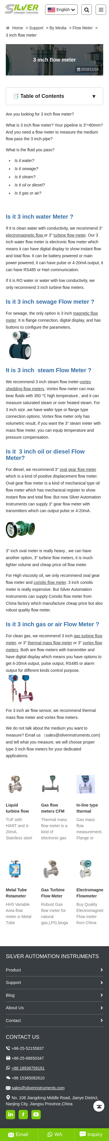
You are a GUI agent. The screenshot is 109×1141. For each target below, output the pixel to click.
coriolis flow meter (50, 582)
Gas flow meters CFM (53, 808)
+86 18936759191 (28, 1068)
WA (54, 1135)
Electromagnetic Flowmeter (89, 893)
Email (18, 1135)
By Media (57, 28)
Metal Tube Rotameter (16, 893)
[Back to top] (99, 1106)
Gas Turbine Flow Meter (53, 893)
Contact (13, 1020)
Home (17, 28)
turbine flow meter (69, 235)
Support (36, 28)
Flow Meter (83, 28)
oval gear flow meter (78, 469)
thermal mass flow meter (50, 642)
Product (13, 969)
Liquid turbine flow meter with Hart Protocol (19, 808)
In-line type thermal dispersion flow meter (87, 808)
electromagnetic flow (25, 235)
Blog (10, 995)
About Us (15, 1007)
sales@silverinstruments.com (38, 1088)
